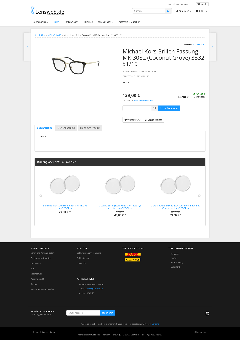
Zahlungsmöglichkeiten (41, 258)
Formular (90, 293)
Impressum (36, 263)
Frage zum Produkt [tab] (90, 127)
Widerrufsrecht (37, 279)
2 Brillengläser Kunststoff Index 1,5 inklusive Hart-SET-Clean (65, 206)
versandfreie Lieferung (143, 100)
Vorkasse (175, 254)
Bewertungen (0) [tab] (66, 127)
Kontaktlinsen (105, 21)
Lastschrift (175, 267)
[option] (64, 194)
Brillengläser (72, 21)
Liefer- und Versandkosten (42, 253)
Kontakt (34, 284)
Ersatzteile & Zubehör (129, 21)
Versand (155, 324)
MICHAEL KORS (54, 35)
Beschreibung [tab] (45, 127)
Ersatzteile (81, 263)
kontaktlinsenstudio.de (178, 4)
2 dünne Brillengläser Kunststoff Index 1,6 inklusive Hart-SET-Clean (120, 206)
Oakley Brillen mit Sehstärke (89, 253)
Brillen (57, 21)
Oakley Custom (83, 258)
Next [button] (199, 196)
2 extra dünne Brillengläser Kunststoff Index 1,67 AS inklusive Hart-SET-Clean (175, 206)
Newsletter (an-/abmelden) (42, 289)
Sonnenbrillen (40, 21)
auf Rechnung (177, 262)
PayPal (173, 258)
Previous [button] (41, 196)
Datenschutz (36, 273)
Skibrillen (88, 21)
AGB (33, 268)
